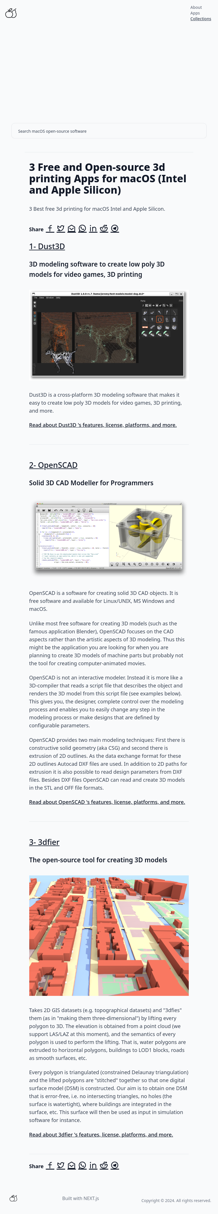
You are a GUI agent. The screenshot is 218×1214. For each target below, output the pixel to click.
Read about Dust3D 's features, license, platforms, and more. (103, 424)
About (196, 7)
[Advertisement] (109, 69)
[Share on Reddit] (104, 229)
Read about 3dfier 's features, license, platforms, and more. (101, 1134)
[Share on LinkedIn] (93, 229)
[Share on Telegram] (114, 229)
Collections (200, 18)
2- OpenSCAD (53, 465)
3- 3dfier (44, 842)
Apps (195, 13)
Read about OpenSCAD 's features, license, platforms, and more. (107, 802)
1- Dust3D (47, 246)
